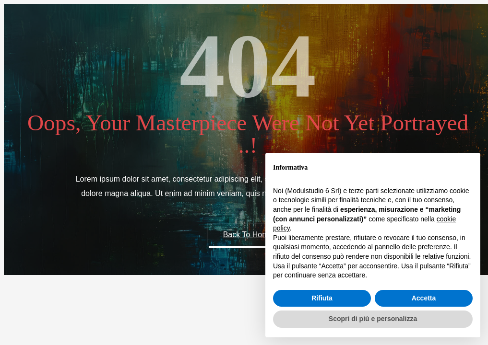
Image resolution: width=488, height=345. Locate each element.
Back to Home (248, 234)
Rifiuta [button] (322, 298)
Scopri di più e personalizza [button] (373, 318)
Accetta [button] (424, 298)
